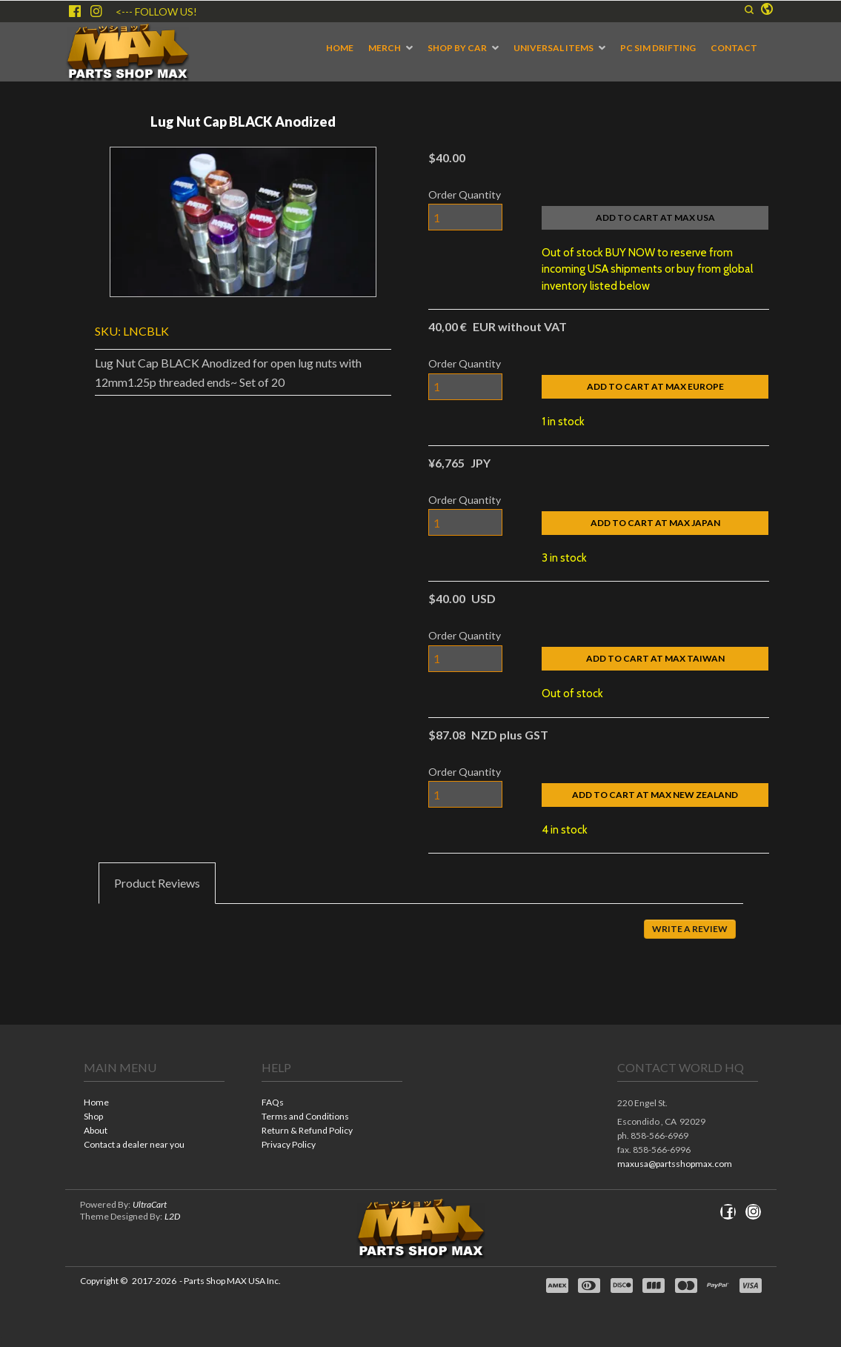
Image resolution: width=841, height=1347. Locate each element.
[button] (749, 10)
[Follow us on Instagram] (96, 11)
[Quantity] (465, 217)
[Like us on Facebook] (75, 11)
